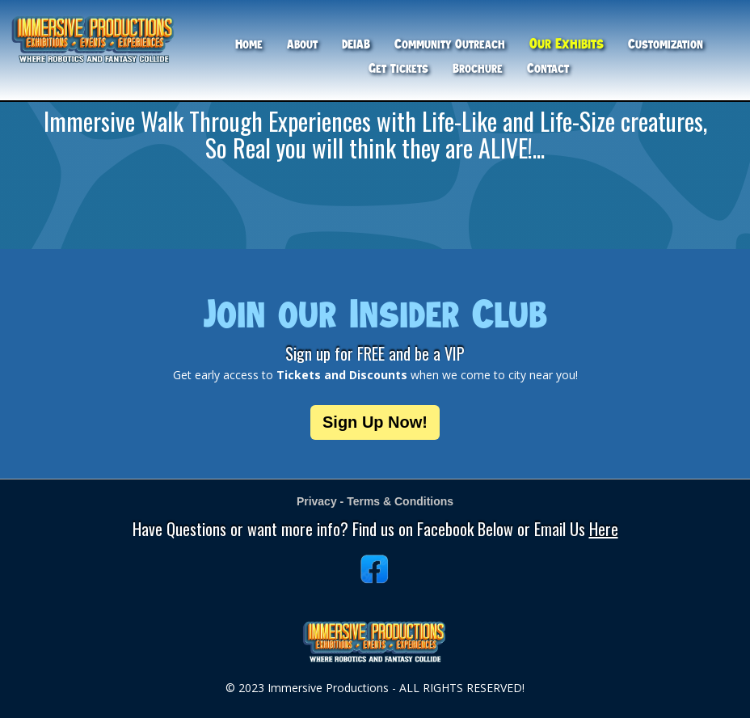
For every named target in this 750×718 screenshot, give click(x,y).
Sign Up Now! (375, 422)
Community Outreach (449, 44)
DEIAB (356, 44)
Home (249, 44)
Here (603, 529)
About (302, 44)
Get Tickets (398, 68)
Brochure (478, 68)
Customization (665, 44)
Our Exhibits (566, 43)
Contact (548, 68)
